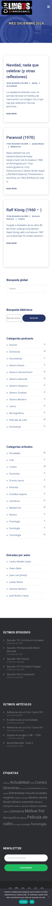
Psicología (14, 521)
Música (13, 514)
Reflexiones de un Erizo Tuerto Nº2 (25, 712)
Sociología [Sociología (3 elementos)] (25, 824)
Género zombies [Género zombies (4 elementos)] (38, 806)
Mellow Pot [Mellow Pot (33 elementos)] (35, 810)
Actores (13, 344)
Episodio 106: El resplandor (21, 674)
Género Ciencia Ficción (20, 372)
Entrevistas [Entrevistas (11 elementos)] (17, 793)
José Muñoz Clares (19, 595)
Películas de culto (18, 419)
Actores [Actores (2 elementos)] (6, 783)
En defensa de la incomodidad (22, 719)
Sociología (14, 528)
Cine (11, 460)
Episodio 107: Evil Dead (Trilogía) (23, 666)
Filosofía (13, 487)
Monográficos (16, 413)
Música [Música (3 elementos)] (23, 817)
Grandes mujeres (18, 494)
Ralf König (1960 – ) (24, 210)
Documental (15, 358)
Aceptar (23, 902)
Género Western (17, 399)
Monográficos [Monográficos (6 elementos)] (11, 817)
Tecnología (15, 535)
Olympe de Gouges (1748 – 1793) (24, 735)
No (32, 902)
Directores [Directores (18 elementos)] (11, 788)
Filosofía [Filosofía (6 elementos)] (30, 793)
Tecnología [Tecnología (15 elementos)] (38, 824)
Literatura (14, 500)
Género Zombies (18, 392)
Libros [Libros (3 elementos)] (6, 811)
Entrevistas (15, 426)
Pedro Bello (15, 568)
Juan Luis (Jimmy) (18, 575)
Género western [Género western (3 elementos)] (21, 806)
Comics (21, 219)
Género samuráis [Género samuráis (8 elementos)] (23, 802)
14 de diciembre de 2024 (17, 143)
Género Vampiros (18, 385)
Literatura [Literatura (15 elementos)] (17, 811)
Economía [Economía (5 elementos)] (34, 788)
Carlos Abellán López (20, 561)
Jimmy (34, 83)
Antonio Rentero (18, 588)
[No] (48, 897)
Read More (11, 114)
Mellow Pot (16, 146)
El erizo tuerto (16, 480)
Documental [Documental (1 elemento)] (24, 788)
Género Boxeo (16, 365)
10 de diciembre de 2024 (17, 216)
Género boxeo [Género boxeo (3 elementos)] (21, 797)
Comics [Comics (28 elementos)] (41, 782)
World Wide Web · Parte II (20, 742)
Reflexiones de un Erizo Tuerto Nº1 (25, 727)
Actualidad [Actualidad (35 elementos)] (19, 782)
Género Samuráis (18, 379)
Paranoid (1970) (20, 137)
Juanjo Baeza (38, 143)
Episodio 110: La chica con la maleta (25, 640)
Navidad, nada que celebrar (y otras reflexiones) (22, 71)
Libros (12, 406)
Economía (14, 473)
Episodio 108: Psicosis (18, 658)
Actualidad (12, 86)
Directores (14, 351)
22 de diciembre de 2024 (17, 83)
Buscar (34, 318)
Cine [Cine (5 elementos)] (32, 782)
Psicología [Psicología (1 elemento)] (16, 825)
